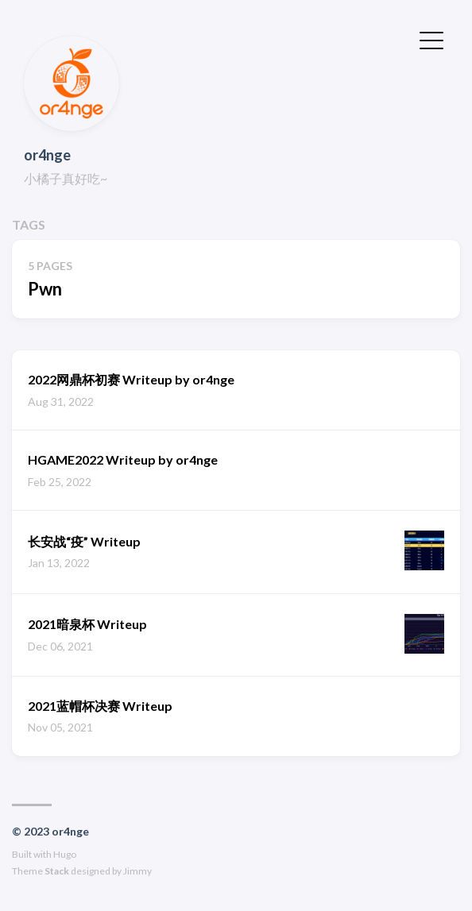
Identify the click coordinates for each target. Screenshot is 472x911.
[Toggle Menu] (431, 39)
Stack (56, 871)
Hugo (64, 854)
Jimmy (137, 871)
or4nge (47, 155)
